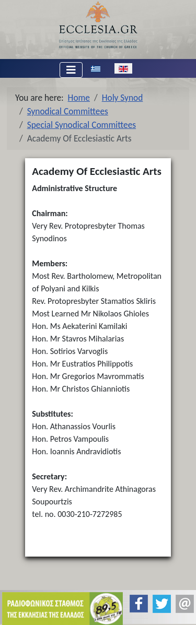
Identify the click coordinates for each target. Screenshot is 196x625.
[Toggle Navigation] (71, 70)
